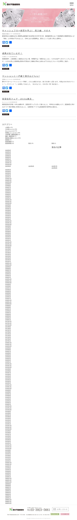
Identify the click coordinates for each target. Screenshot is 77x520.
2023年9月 (8, 205)
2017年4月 (8, 335)
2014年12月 (8, 385)
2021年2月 (8, 259)
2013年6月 (8, 416)
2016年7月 (8, 351)
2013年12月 (8, 406)
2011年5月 (8, 457)
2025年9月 (8, 166)
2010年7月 (8, 466)
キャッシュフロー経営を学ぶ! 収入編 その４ (26, 31)
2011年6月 (8, 455)
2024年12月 (8, 178)
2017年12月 (8, 321)
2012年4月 (8, 438)
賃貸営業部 (8, 141)
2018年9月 (8, 305)
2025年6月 (54, 168)
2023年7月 (8, 208)
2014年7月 (8, 393)
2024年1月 (8, 198)
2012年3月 (8, 439)
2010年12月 (8, 462)
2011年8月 (8, 452)
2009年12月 (8, 478)
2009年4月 (8, 492)
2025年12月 (8, 160)
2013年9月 (8, 411)
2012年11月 (8, 427)
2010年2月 (8, 475)
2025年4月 (8, 171)
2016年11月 (8, 344)
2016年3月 (8, 358)
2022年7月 (8, 229)
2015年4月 (8, 378)
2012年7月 (8, 434)
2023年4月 (8, 213)
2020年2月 (8, 275)
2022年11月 (8, 222)
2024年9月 (8, 183)
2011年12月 (8, 445)
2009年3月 (8, 494)
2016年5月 (8, 355)
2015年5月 (8, 376)
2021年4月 (8, 256)
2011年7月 (8, 453)
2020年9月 (8, 266)
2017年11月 (8, 323)
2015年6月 (8, 374)
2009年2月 (8, 496)
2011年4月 (8, 459)
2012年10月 (8, 429)
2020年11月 (8, 263)
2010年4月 (8, 471)
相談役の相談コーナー (11, 138)
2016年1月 (8, 362)
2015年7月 (8, 372)
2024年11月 (8, 180)
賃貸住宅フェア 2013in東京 (18, 99)
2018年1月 (8, 319)
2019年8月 (8, 286)
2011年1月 (8, 460)
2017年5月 (8, 333)
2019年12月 (8, 279)
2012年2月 (8, 441)
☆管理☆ (7, 127)
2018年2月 (8, 318)
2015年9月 (8, 369)
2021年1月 (8, 261)
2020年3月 (8, 273)
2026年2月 (8, 157)
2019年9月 (8, 284)
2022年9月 (8, 226)
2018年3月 (8, 316)
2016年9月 (8, 348)
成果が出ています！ (12, 53)
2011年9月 (8, 450)
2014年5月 (8, 397)
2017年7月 (8, 330)
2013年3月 (8, 420)
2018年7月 (8, 309)
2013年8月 (8, 413)
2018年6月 (8, 310)
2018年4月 (8, 314)
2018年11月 (8, 302)
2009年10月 (8, 482)
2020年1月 (8, 277)
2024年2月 (8, 196)
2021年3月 (8, 258)
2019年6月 (8, 289)
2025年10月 (8, 164)
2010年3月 (8, 473)
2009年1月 (8, 497)
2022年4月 (8, 235)
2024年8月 (8, 185)
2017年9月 (8, 326)
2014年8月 (8, 392)
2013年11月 (8, 407)
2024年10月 (8, 182)
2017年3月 (8, 337)
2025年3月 (8, 173)
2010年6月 (8, 467)
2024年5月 (8, 190)
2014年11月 (8, 386)
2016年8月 (8, 349)
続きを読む (5, 45)
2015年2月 (8, 381)
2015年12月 (8, 363)
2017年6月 (8, 332)
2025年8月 (31, 166)
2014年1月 (8, 404)
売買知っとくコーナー (11, 132)
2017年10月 (8, 325)
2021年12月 (8, 242)
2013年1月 (8, 423)
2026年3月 (8, 155)
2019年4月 (8, 293)
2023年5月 (8, 212)
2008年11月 (8, 501)
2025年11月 (8, 162)
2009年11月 (8, 480)
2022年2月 (8, 238)
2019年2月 (8, 296)
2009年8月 (8, 485)
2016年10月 (8, 346)
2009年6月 (8, 489)
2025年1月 (8, 176)
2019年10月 (8, 282)
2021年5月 (8, 254)
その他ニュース (9, 129)
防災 (29, 143)
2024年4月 (8, 192)
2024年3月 (8, 194)
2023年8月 (8, 206)
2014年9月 (8, 390)
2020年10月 (8, 265)
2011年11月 (8, 446)
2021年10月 (8, 245)
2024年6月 (8, 189)
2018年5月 (8, 312)
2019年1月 (8, 298)
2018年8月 (8, 307)
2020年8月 (8, 268)
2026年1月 (8, 159)
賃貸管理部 (8, 143)
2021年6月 (8, 252)
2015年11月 (8, 365)
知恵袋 (7, 139)
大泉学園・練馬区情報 (11, 134)
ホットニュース (9, 131)
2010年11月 (8, 464)
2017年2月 (8, 339)
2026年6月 (8, 150)
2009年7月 (8, 487)
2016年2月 (8, 360)
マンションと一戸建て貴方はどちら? (21, 76)
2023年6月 (8, 210)
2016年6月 (8, 353)
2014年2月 (8, 402)
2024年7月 (8, 187)
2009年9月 (8, 483)
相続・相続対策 (9, 136)
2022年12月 (8, 221)
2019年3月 (8, 295)
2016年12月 (8, 342)
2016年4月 (8, 356)
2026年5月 (8, 152)
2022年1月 (8, 240)
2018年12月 (8, 300)
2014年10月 (8, 388)
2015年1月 (8, 383)
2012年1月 (8, 443)
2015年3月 (8, 379)
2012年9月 (8, 430)
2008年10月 (8, 503)
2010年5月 (8, 469)
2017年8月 (8, 328)
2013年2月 (8, 422)
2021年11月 (8, 243)
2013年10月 (8, 409)
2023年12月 (8, 199)
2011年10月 (8, 448)
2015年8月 (8, 370)
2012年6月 (8, 436)
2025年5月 (8, 169)
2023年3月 (8, 215)
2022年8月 (8, 228)
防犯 (53, 143)
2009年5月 (8, 490)
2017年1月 (8, 340)
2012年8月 (8, 432)
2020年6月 (8, 272)
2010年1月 (8, 476)
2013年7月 (8, 415)
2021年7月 (8, 250)
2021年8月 (8, 249)
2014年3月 (8, 400)
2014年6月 (8, 395)
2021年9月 (8, 247)
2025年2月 (8, 175)
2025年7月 (54, 166)
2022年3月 (8, 236)
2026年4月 (8, 153)
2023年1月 (8, 219)
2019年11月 (8, 281)
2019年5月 (8, 291)
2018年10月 (8, 303)
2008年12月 (8, 499)
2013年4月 (8, 418)
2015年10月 (8, 367)
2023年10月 (8, 203)
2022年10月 (8, 224)
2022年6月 (8, 231)
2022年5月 (8, 233)
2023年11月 (8, 201)
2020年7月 (8, 270)
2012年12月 (8, 425)
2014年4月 (8, 399)
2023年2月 (8, 217)
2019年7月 (8, 288)
